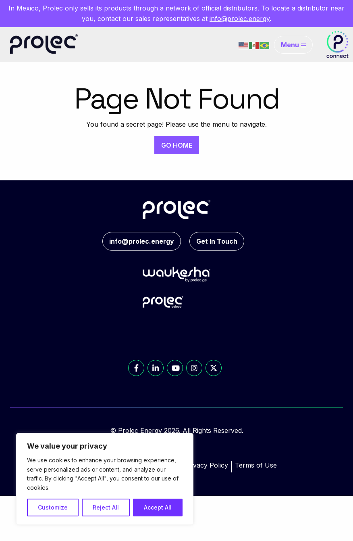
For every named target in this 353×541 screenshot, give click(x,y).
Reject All (106, 507)
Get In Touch (216, 241)
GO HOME (176, 145)
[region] (104, 479)
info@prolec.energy (240, 19)
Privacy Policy (206, 465)
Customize (53, 507)
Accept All (158, 507)
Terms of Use (256, 465)
